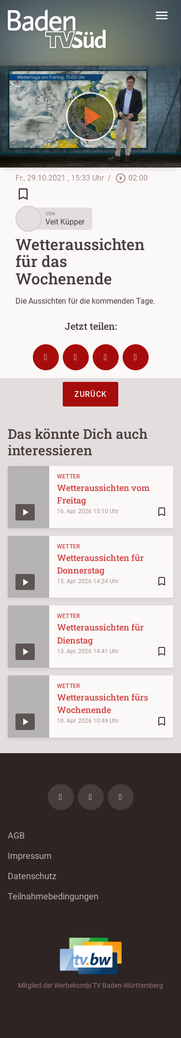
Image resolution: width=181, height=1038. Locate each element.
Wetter (68, 476)
